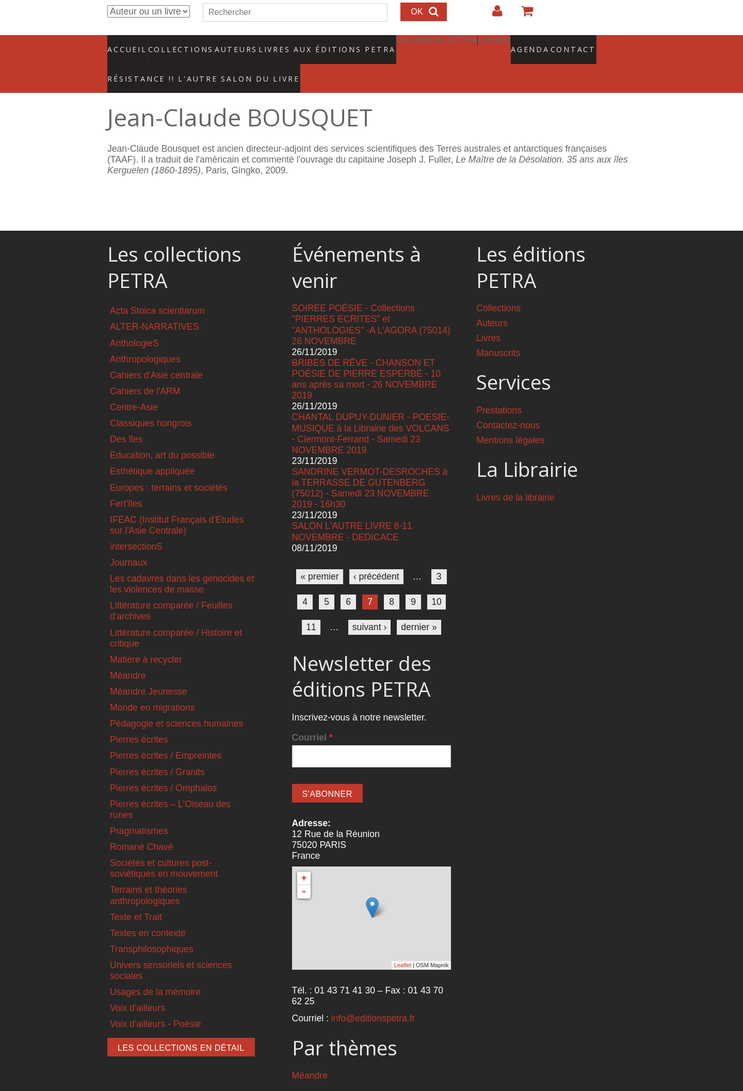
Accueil (127, 44)
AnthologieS (134, 321)
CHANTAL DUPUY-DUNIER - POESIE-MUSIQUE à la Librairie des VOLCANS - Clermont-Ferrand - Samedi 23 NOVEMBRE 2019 (370, 412)
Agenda (494, 44)
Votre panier (522, 15)
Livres (488, 317)
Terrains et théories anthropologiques (148, 874)
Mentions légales (510, 419)
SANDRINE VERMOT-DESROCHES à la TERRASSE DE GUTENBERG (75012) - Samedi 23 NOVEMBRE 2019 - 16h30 (370, 466)
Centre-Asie (134, 386)
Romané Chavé (141, 826)
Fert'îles (126, 482)
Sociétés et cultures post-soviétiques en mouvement (164, 847)
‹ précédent (376, 555)
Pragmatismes (139, 810)
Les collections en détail (181, 1026)
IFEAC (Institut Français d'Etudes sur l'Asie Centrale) (177, 504)
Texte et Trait (136, 895)
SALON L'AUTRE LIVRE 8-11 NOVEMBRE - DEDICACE (352, 510)
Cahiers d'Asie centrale (156, 354)
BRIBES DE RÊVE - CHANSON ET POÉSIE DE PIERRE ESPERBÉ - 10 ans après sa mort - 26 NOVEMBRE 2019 (366, 357)
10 (436, 580)
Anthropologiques (145, 337)
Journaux (128, 541)
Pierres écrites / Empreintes (165, 734)
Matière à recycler (146, 638)
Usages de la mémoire (155, 971)
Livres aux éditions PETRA (305, 44)
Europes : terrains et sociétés (169, 466)
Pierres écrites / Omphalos (163, 766)
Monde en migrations (152, 686)
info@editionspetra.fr (373, 997)
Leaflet (402, 944)
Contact (537, 44)
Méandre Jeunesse (148, 670)
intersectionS (136, 525)
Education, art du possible (162, 434)
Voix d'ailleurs (137, 987)
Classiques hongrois (150, 402)
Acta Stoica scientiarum (157, 289)
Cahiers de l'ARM (145, 370)
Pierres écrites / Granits (157, 750)
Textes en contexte (148, 912)
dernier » (419, 606)
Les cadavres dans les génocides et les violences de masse (182, 562)
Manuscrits (498, 332)
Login (492, 15)
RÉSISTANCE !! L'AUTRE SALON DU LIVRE (179, 62)
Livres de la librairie (515, 476)
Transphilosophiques (151, 928)
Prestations (499, 389)
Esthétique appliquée (152, 450)
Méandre (128, 654)
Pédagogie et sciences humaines (176, 702)
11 (311, 606)
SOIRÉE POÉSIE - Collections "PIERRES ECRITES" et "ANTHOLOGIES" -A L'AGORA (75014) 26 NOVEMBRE (371, 303)
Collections (177, 44)
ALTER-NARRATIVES (154, 305)
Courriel (312, 716)
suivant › (369, 606)
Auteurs (229, 44)
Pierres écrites (139, 718)
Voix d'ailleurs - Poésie (155, 1003)
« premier (319, 555)
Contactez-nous (508, 404)
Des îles (126, 418)
